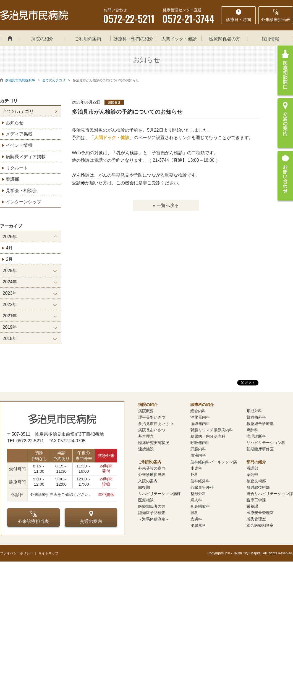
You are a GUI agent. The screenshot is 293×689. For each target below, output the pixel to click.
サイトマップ (48, 553)
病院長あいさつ (151, 430)
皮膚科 (196, 519)
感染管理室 (256, 519)
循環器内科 (200, 423)
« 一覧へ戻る (166, 205)
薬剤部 (252, 474)
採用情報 (270, 38)
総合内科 (198, 411)
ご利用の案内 (88, 38)
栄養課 (252, 506)
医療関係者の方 (224, 38)
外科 (194, 474)
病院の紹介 (42, 38)
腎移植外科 (256, 417)
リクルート (17, 168)
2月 (9, 259)
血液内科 (198, 455)
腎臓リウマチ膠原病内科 (211, 430)
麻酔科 (252, 430)
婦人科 (196, 500)
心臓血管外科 (202, 487)
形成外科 (254, 411)
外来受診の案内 (151, 468)
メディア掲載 (19, 134)
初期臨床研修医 (260, 449)
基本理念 (146, 436)
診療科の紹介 (202, 404)
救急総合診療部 (260, 423)
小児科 (196, 468)
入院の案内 (148, 481)
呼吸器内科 (200, 442)
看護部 (12, 179)
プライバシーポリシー (16, 553)
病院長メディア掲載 (26, 156)
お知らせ (14, 122)
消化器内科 (200, 417)
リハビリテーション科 (266, 442)
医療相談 (146, 500)
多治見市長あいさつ (155, 423)
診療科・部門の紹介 (133, 38)
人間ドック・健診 (179, 38)
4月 (9, 248)
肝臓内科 (198, 449)
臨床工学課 (256, 500)
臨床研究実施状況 (153, 442)
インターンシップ (23, 201)
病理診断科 (256, 436)
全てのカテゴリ (18, 111)
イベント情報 (19, 145)
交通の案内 (91, 517)
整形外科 (198, 493)
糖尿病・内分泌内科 (207, 436)
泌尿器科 (198, 525)
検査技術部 (256, 481)
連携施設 (146, 449)
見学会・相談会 (21, 190)
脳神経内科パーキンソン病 (213, 462)
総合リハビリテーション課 (270, 493)
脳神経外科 (200, 481)
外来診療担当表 (33, 517)
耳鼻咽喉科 (200, 506)
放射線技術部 (258, 487)
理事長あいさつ (151, 417)
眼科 (194, 512)
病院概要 (146, 411)
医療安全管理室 (260, 512)
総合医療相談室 (260, 525)
